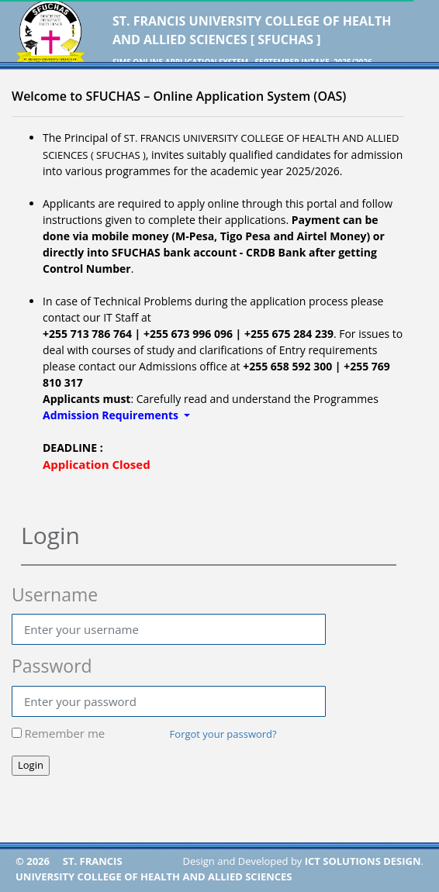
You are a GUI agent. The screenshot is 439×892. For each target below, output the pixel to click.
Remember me (64, 733)
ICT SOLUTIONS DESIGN (363, 861)
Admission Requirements (112, 415)
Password (52, 665)
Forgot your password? (223, 734)
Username (55, 594)
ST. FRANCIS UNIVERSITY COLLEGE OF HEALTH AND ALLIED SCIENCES (154, 868)
